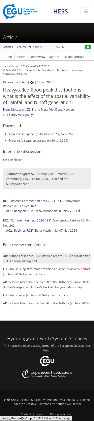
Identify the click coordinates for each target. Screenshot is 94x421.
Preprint (14, 140)
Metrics (54, 57)
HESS (60, 11)
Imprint (41, 414)
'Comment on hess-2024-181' (30, 220)
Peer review (37, 57)
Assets (21, 57)
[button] (52, 47)
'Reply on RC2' (23, 230)
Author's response (16, 287)
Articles (8, 47)
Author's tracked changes (48, 287)
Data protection (60, 414)
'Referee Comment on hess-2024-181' (36, 201)
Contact (26, 414)
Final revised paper (22, 134)
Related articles (73, 57)
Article (8, 57)
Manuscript (75, 287)
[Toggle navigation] (85, 11)
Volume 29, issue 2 (29, 47)
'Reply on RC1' (23, 211)
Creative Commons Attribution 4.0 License (54, 404)
